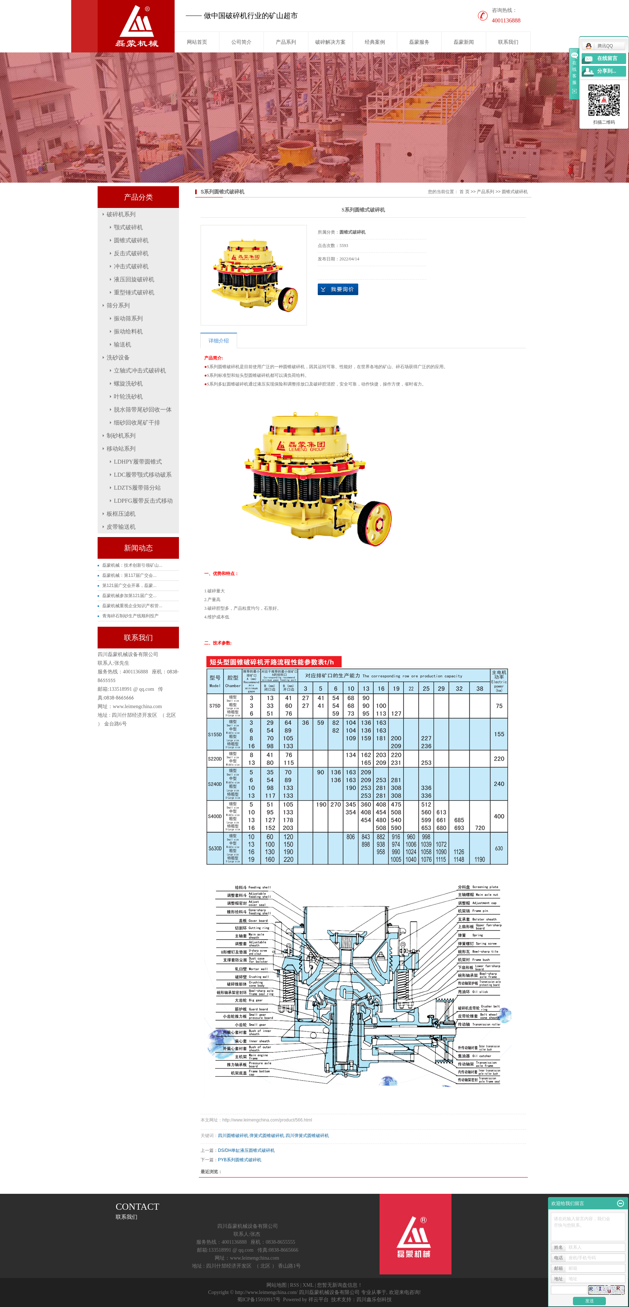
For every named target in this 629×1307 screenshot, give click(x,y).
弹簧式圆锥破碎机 (266, 1135)
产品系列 (286, 42)
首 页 (464, 191)
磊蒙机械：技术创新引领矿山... (132, 565)
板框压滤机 (121, 514)
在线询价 (338, 289)
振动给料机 (128, 331)
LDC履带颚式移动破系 (143, 475)
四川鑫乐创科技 (374, 1299)
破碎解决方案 (330, 42)
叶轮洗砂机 (128, 396)
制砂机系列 (121, 436)
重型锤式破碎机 (134, 292)
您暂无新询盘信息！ (340, 1285)
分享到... (606, 71)
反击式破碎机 (131, 253)
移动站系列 (121, 449)
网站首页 (197, 42)
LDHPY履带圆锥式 (138, 462)
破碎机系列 (121, 214)
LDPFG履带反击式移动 (143, 501)
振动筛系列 (128, 318)
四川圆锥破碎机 (233, 1135)
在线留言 (607, 58)
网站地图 (276, 1285)
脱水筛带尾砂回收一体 (143, 409)
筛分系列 (118, 305)
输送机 (122, 344)
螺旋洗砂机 (128, 383)
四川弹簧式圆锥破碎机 (307, 1135)
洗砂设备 (118, 357)
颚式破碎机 (128, 227)
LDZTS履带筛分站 (137, 488)
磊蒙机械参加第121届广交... (129, 595)
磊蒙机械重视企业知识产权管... (132, 605)
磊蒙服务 (419, 42)
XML (308, 1285)
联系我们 (508, 42)
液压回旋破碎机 (134, 279)
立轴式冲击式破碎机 (140, 370)
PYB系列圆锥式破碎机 (239, 1159)
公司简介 (241, 42)
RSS (294, 1285)
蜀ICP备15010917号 (259, 1299)
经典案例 (375, 42)
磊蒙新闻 (464, 42)
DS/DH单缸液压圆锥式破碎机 (246, 1150)
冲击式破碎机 (131, 266)
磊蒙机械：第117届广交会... (129, 575)
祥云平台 (318, 1299)
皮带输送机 (121, 527)
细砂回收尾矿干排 (137, 423)
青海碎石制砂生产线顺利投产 (130, 615)
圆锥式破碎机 (131, 240)
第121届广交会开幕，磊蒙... (129, 585)
